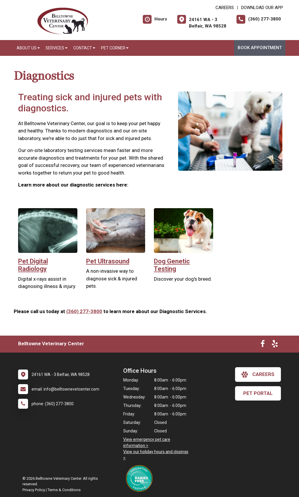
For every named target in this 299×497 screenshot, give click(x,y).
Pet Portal (258, 393)
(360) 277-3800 (84, 311)
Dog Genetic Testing (172, 265)
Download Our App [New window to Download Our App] (262, 7)
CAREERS (224, 7)
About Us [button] (28, 48)
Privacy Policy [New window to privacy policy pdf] (33, 490)
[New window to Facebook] (263, 345)
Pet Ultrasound (107, 261)
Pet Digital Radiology (33, 265)
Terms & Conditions (64, 490)
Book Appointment (260, 47)
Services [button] (56, 48)
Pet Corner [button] (114, 48)
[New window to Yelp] (275, 345)
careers (257, 374)
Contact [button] (84, 48)
